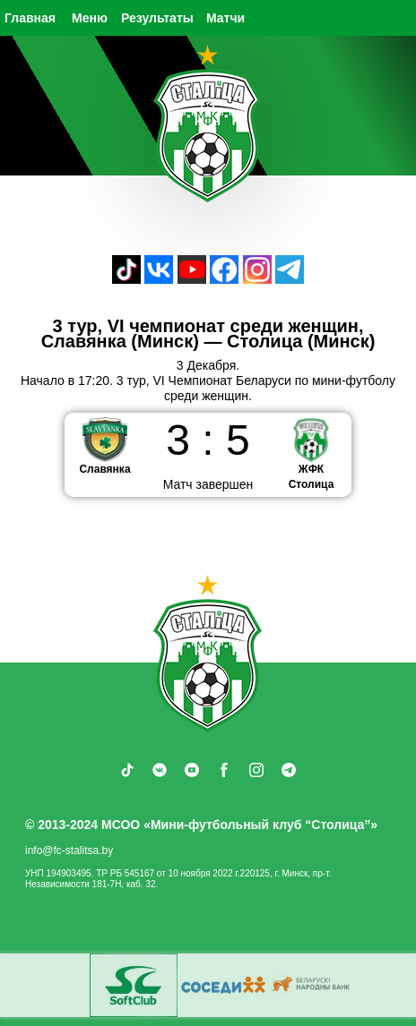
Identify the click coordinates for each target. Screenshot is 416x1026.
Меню (90, 18)
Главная (30, 18)
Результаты (157, 18)
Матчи (225, 18)
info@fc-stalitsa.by (69, 850)
